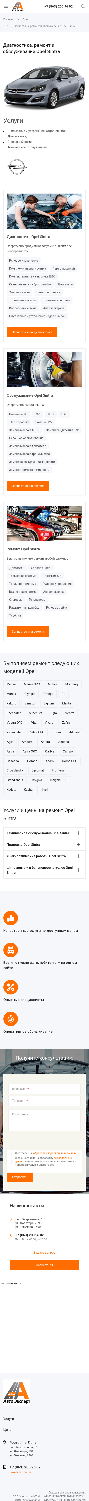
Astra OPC (30, 751)
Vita (34, 723)
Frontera (58, 770)
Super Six (35, 713)
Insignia (37, 780)
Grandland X (15, 780)
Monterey (71, 684)
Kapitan (29, 790)
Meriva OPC (32, 684)
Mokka (52, 684)
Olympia (29, 694)
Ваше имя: (20, 1089)
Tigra (53, 713)
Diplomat (38, 770)
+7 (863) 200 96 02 (58, 7)
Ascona (63, 742)
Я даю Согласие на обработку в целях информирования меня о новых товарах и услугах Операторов (45, 1161)
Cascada (13, 761)
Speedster (14, 713)
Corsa (56, 732)
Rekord (11, 703)
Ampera (27, 742)
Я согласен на (45, 1153)
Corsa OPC (69, 761)
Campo (68, 751)
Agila (10, 742)
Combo (32, 761)
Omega (48, 694)
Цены (7, 1430)
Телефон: (20, 1101)
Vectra (69, 713)
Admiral (74, 732)
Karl (45, 790)
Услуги (8, 1419)
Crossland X (15, 770)
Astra (10, 751)
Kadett (11, 790)
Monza (11, 694)
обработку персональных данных (54, 1153)
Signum (49, 703)
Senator (30, 703)
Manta (66, 703)
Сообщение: (20, 1114)
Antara (45, 742)
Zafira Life (14, 732)
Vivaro (49, 723)
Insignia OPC (58, 780)
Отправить (19, 1177)
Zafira (66, 723)
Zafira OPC (36, 732)
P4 (63, 694)
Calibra (50, 751)
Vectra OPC (15, 723)
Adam (50, 761)
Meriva (11, 684)
